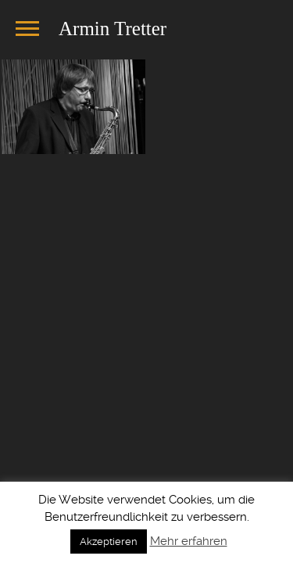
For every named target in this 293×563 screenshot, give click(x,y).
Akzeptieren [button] (109, 541)
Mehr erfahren (188, 541)
